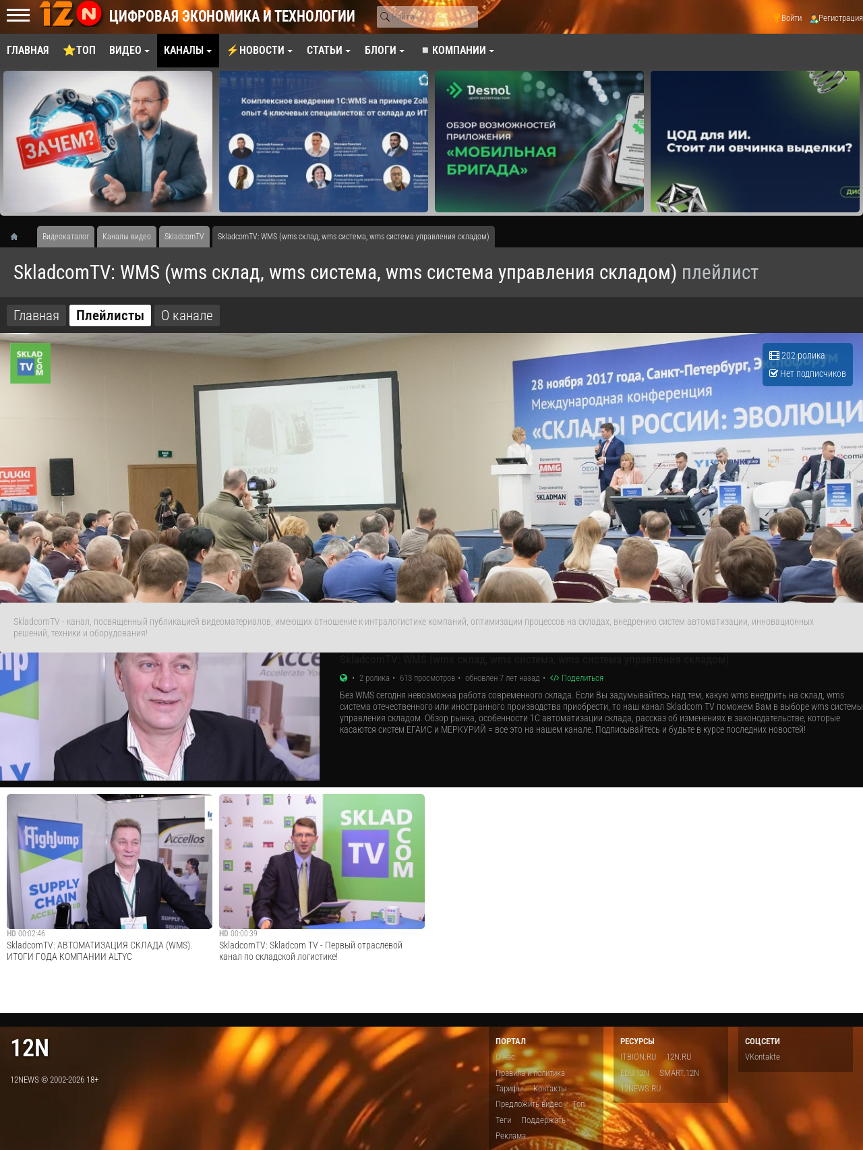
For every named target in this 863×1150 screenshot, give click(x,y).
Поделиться (576, 678)
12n (29, 1048)
